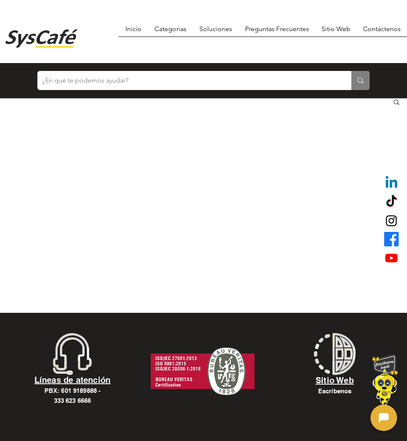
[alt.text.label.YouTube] (391, 258)
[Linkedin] (391, 183)
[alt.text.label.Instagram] (391, 220)
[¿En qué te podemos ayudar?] (188, 80)
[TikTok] (391, 202)
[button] (396, 102)
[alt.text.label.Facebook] (391, 239)
